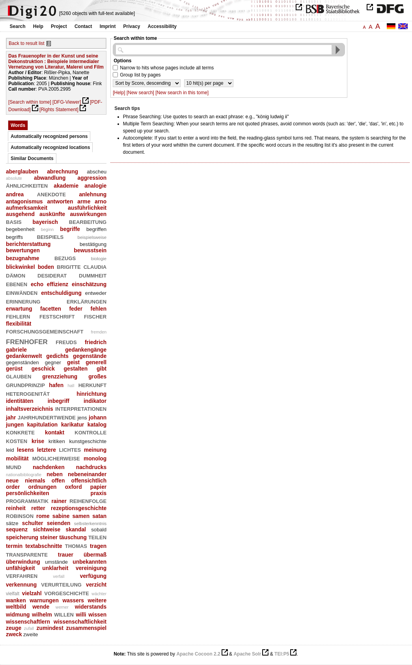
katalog (97, 424)
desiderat (52, 275)
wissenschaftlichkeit (80, 621)
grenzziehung (59, 376)
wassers (73, 600)
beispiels (50, 236)
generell (96, 362)
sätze (12, 523)
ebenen (16, 283)
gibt (101, 368)
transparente (27, 554)
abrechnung (62, 171)
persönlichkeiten (27, 493)
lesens (25, 450)
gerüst (14, 368)
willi (81, 614)
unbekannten (89, 562)
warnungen (44, 600)
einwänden (21, 292)
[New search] (140, 92)
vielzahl (32, 593)
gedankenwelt (24, 356)
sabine (61, 516)
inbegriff (58, 401)
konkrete (20, 432)
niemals (35, 480)
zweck (14, 634)
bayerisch (45, 222)
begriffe (70, 229)
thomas (76, 545)
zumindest (50, 628)
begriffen (96, 229)
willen (64, 614)
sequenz (17, 529)
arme (83, 201)
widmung (18, 614)
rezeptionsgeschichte (78, 508)
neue (12, 480)
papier (98, 487)
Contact (83, 26)
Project (59, 26)
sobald (98, 530)
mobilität (17, 458)
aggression (92, 178)
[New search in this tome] (182, 92)
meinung (95, 450)
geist (73, 362)
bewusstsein (90, 250)
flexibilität (18, 323)
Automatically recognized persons (49, 136)
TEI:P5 (281, 654)
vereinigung (91, 568)
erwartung (19, 308)
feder (75, 308)
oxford (73, 487)
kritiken (56, 441)
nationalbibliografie (23, 474)
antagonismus (24, 201)
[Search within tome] (29, 102)
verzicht (96, 584)
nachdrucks (91, 467)
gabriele (16, 349)
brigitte (69, 266)
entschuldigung (61, 293)
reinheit (16, 508)
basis (14, 221)
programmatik (27, 500)
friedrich (95, 342)
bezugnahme (22, 258)
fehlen (99, 308)
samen (80, 516)
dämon (15, 275)
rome (43, 516)
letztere (46, 450)
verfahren (21, 575)
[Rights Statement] (58, 109)
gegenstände (89, 356)
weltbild (16, 607)
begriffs (14, 237)
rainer (59, 501)
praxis (99, 493)
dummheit (92, 275)
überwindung (23, 562)
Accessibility (162, 26)
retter (38, 508)
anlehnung (92, 194)
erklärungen (86, 301)
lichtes (70, 449)
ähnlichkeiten (27, 185)
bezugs (65, 257)
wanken (16, 600)
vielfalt (12, 593)
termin (14, 546)
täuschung (73, 537)
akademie (66, 186)
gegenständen (22, 362)
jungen (15, 424)
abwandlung (49, 178)
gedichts (57, 356)
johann (97, 417)
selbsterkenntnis (90, 523)
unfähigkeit (20, 568)
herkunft (92, 384)
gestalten (76, 368)
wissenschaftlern (28, 621)
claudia (95, 266)
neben (55, 474)
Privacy (131, 26)
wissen (97, 614)
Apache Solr (247, 654)
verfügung (93, 576)
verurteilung (61, 584)
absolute (14, 178)
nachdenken (49, 467)
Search (18, 26)
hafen (56, 385)
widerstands (91, 607)
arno (100, 201)
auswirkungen (88, 214)
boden (46, 267)
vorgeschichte (66, 593)
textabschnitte (43, 546)
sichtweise (46, 529)
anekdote (51, 194)
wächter (98, 593)
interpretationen (80, 408)
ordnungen (42, 487)
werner (62, 607)
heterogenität (28, 393)
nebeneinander (87, 474)
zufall (29, 628)
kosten (16, 440)
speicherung (22, 537)
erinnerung (23, 301)
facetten (50, 308)
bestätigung (93, 244)
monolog (95, 458)
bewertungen (23, 250)
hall (71, 385)
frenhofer (27, 340)
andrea (15, 194)
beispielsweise (92, 237)
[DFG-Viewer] (66, 102)
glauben (18, 376)
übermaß (95, 554)
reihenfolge (87, 500)
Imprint (108, 26)
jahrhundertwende (47, 417)
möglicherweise (56, 458)
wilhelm (42, 614)
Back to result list (27, 43)
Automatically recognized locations (50, 147)
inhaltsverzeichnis (29, 409)
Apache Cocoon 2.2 (198, 654)
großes (97, 376)
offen (58, 480)
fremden (99, 332)
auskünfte (52, 214)
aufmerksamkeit (26, 208)
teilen (97, 537)
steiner (49, 537)
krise (38, 441)
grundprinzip (25, 384)
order (13, 487)
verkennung (21, 584)
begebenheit (20, 229)
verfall (59, 576)
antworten (60, 201)
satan (99, 516)
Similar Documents (32, 158)
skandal (76, 529)
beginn (47, 229)
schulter (32, 523)
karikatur (72, 424)
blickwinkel (20, 267)
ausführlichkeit (87, 208)
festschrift (57, 316)
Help (38, 26)
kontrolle (90, 432)
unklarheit (55, 568)
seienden (59, 523)
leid (10, 450)
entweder (95, 293)
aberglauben (22, 171)
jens (82, 418)
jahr (11, 417)
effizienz (57, 284)
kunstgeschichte (87, 441)
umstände (56, 562)
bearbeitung (87, 221)
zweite (30, 634)
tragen (98, 546)
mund (13, 466)
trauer (65, 554)
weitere (97, 600)
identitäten (20, 401)
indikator (95, 401)
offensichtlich (89, 480)
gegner (53, 362)
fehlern (18, 316)
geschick (43, 368)
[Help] (119, 92)
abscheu (96, 172)
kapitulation (42, 424)
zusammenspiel (86, 628)
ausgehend (20, 214)
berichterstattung (28, 244)
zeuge (13, 628)
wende (40, 607)
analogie (95, 186)
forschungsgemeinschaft (44, 331)
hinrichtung (91, 394)
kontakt (54, 432)
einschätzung (89, 284)
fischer (95, 316)
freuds (66, 341)
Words (18, 125)
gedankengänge (85, 349)
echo (37, 284)
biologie (98, 258)
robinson (20, 515)
